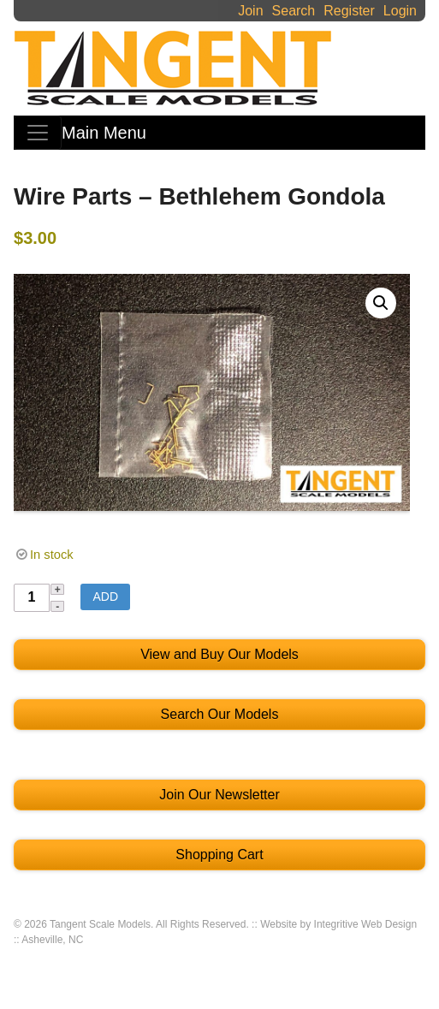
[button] (380, 303)
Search (294, 10)
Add (105, 596)
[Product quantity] (32, 598)
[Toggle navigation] (38, 133)
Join (250, 10)
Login (400, 10)
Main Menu (104, 132)
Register (349, 10)
